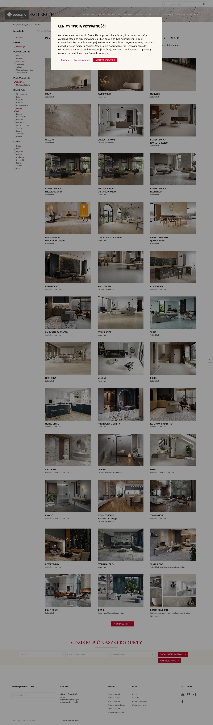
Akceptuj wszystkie (105, 60)
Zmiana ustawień (82, 60)
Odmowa (64, 60)
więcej (105, 53)
